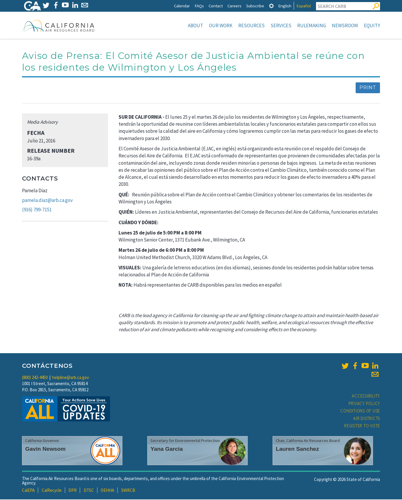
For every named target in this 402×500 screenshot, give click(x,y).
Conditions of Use (360, 411)
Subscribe (255, 5)
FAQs (199, 5)
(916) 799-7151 (37, 210)
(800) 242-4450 (35, 378)
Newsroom (345, 25)
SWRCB (128, 491)
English (284, 5)
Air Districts (366, 419)
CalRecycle (52, 491)
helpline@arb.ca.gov (70, 378)
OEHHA (107, 491)
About (195, 25)
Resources (251, 25)
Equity (372, 25)
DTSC (89, 491)
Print (367, 88)
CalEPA (28, 491)
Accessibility (366, 396)
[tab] (271, 5)
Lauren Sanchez (297, 449)
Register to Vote (362, 426)
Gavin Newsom (45, 449)
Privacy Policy (364, 404)
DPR (72, 491)
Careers (234, 5)
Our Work (220, 25)
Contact (216, 5)
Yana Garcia (167, 449)
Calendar (182, 5)
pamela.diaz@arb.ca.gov (47, 201)
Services (281, 25)
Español (303, 5)
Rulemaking (311, 25)
